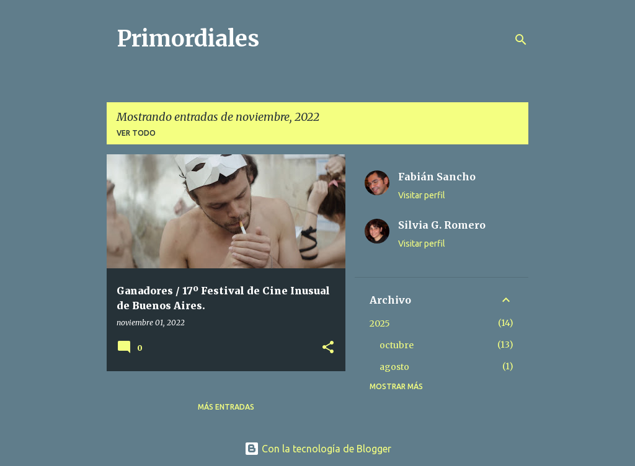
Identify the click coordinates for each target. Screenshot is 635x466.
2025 (380, 323)
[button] (328, 348)
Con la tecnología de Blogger (317, 448)
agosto (394, 366)
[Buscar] (520, 40)
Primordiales (188, 39)
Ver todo (136, 133)
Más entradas (226, 407)
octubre (397, 345)
